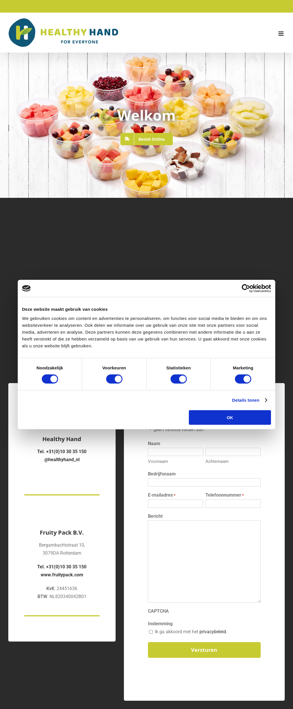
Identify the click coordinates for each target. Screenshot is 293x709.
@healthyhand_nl (62, 459)
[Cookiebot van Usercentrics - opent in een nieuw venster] (246, 288)
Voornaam (158, 461)
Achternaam (217, 461)
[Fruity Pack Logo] (62, 506)
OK (230, 417)
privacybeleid (212, 631)
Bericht (155, 516)
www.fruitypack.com (62, 574)
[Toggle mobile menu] (281, 34)
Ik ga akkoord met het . (191, 631)
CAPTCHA (158, 611)
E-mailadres (161, 495)
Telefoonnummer (224, 495)
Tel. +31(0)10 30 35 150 (61, 451)
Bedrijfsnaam (162, 474)
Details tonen (245, 400)
